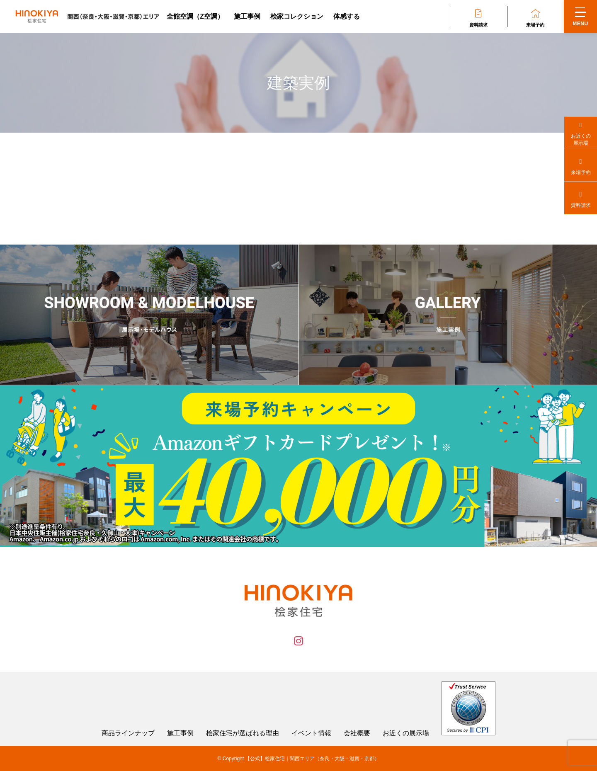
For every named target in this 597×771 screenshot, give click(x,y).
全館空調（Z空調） (195, 16)
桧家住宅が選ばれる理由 (242, 733)
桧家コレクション (296, 16)
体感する (346, 16)
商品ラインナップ (128, 733)
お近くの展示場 (406, 733)
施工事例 (247, 16)
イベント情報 (311, 733)
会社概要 (357, 733)
